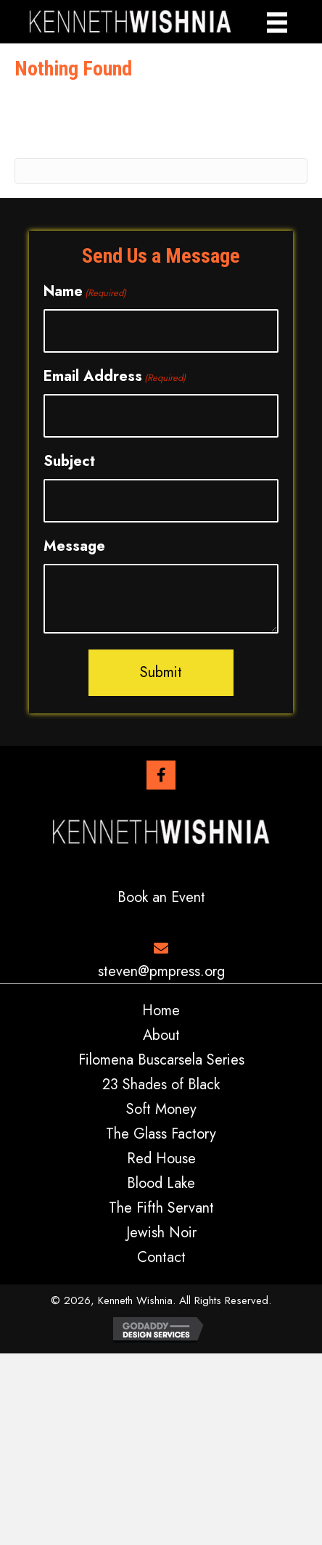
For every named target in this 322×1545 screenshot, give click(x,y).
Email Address (115, 376)
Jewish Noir (161, 1233)
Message (74, 546)
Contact (161, 1257)
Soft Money (161, 1109)
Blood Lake (161, 1183)
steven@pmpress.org (161, 971)
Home (161, 1011)
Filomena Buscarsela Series (161, 1060)
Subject (69, 461)
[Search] (161, 171)
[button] (161, 775)
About (161, 1035)
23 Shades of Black (161, 1085)
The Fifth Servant (161, 1208)
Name (85, 291)
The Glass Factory (161, 1134)
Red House (161, 1159)
